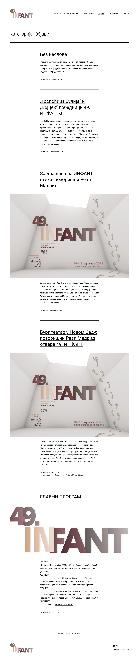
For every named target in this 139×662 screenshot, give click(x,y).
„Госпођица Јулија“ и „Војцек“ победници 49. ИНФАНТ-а (65, 107)
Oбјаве (101, 13)
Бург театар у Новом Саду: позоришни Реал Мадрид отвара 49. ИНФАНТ (68, 338)
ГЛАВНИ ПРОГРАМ (60, 497)
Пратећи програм (71, 13)
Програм (57, 13)
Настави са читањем (49, 144)
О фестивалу (112, 13)
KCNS (126, 649)
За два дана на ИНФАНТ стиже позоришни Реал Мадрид (66, 179)
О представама (89, 13)
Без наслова (53, 54)
